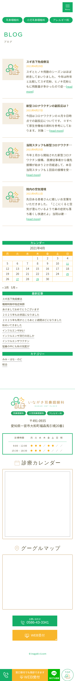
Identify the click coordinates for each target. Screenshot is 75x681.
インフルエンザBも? (15, 334)
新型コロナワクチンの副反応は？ (50, 105)
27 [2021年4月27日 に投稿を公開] (17, 279)
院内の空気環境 (37, 189)
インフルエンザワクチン (17, 346)
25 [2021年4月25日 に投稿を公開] (67, 274)
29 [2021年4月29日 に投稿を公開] (37, 279)
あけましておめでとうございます (23, 311)
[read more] (34, 91)
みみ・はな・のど (13, 366)
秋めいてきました (13, 329)
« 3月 (5, 287)
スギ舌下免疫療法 (39, 61)
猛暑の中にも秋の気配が (18, 352)
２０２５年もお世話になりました (23, 317)
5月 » (15, 287)
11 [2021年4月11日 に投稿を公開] (67, 263)
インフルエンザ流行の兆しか (20, 340)
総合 (5, 372)
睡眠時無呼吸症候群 (15, 305)
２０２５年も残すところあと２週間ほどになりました (36, 323)
